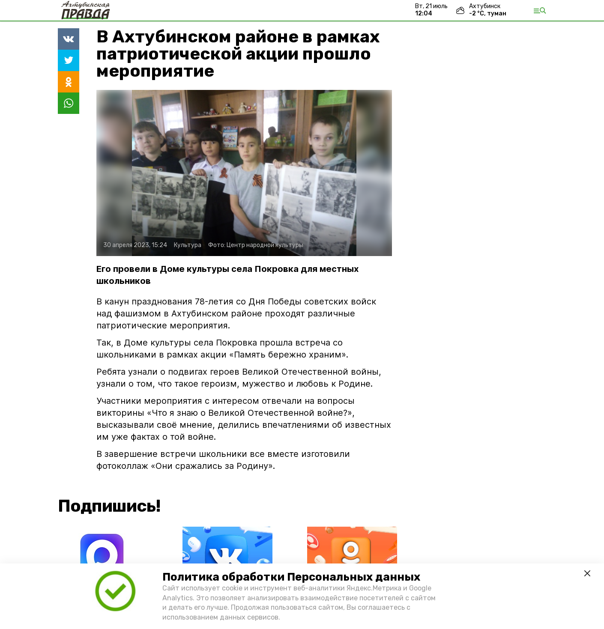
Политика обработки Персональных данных (291, 577)
